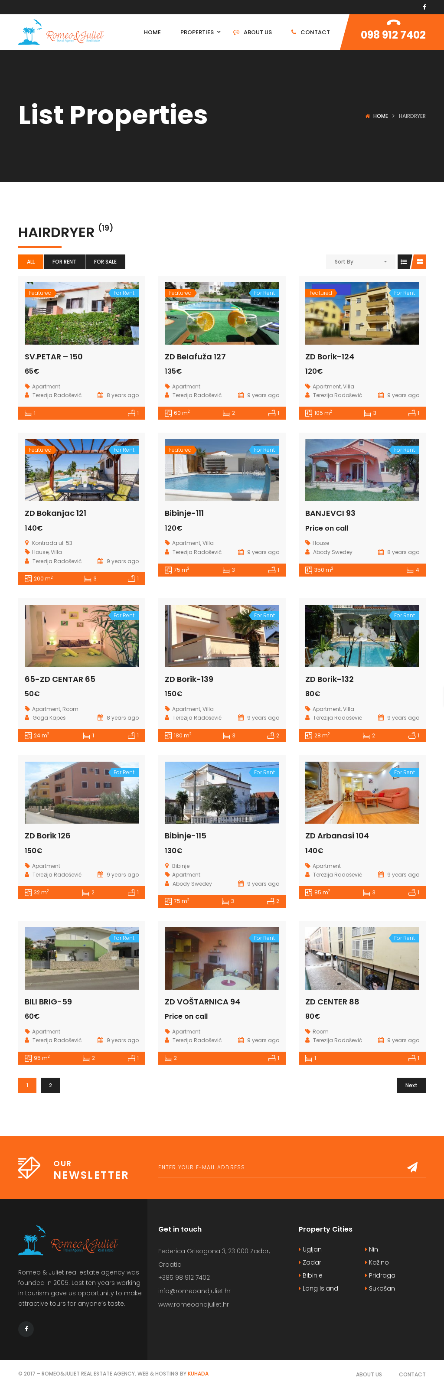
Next (411, 1085)
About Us (369, 1374)
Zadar (310, 1262)
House (40, 552)
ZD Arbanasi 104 (337, 835)
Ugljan (310, 1249)
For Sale (105, 261)
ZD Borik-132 (329, 679)
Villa (348, 386)
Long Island (318, 1288)
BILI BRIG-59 (48, 1001)
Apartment (46, 386)
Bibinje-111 (184, 513)
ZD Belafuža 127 (195, 356)
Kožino (377, 1262)
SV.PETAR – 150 (54, 356)
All (31, 261)
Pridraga (380, 1275)
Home (380, 116)
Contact (412, 1374)
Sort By (344, 261)
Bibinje (311, 1275)
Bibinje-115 (185, 835)
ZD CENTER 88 (332, 1001)
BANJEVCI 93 (330, 513)
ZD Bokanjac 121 (55, 513)
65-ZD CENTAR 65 (60, 679)
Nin (371, 1249)
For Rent (64, 261)
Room (70, 709)
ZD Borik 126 (48, 835)
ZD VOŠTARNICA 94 (202, 1001)
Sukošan (380, 1288)
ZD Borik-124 (329, 356)
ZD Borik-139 (189, 679)
